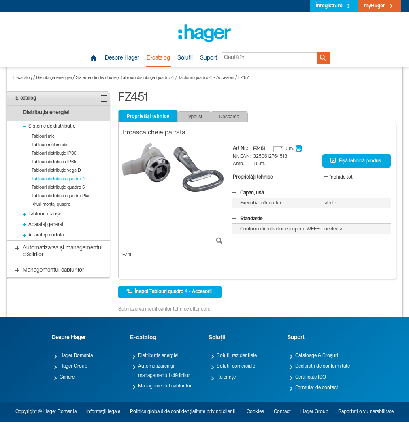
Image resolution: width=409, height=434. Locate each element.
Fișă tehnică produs (355, 161)
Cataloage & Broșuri (316, 355)
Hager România (76, 355)
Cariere (67, 377)
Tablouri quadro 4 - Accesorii (206, 78)
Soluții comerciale (236, 366)
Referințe (226, 377)
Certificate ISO (310, 377)
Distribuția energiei (54, 78)
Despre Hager (122, 58)
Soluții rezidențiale (237, 355)
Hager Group (73, 366)
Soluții (185, 58)
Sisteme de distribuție (96, 78)
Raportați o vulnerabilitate (366, 411)
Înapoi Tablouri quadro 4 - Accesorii (169, 291)
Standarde (247, 219)
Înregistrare (329, 6)
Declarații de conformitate (322, 366)
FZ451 (243, 78)
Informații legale (103, 411)
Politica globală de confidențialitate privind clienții (183, 411)
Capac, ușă (248, 193)
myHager (374, 6)
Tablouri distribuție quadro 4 (147, 78)
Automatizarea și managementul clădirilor (164, 371)
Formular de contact (316, 387)
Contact (282, 411)
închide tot (338, 177)
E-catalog (158, 58)
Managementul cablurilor (165, 386)
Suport (208, 58)
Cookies (255, 411)
